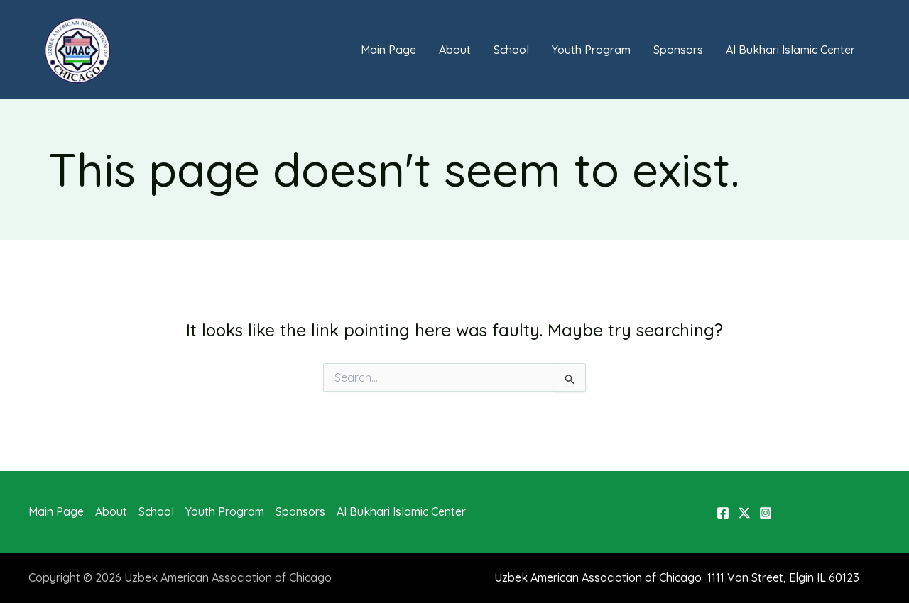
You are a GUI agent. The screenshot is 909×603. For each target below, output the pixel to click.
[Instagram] (765, 513)
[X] (744, 513)
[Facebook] (723, 513)
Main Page (388, 50)
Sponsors (678, 50)
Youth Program (591, 50)
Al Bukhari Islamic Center (790, 50)
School (511, 50)
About (455, 50)
